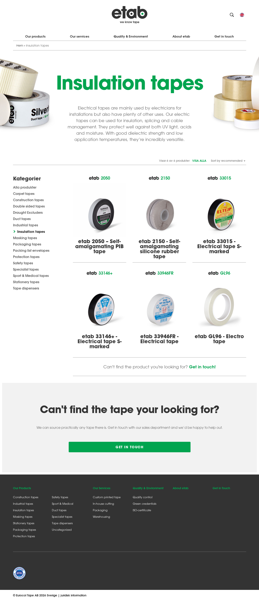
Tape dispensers (26, 288)
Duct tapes (22, 218)
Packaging (100, 510)
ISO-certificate (142, 510)
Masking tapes (25, 238)
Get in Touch (221, 488)
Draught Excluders (28, 212)
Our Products (22, 488)
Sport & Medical (62, 503)
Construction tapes (28, 200)
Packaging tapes (27, 244)
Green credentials (144, 503)
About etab (181, 36)
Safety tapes (23, 263)
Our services (79, 36)
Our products (35, 36)
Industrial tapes (25, 225)
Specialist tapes (26, 269)
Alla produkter (24, 187)
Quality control (143, 497)
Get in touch (224, 36)
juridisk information (73, 595)
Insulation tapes (31, 231)
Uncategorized (62, 529)
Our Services (101, 488)
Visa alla (199, 161)
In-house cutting (103, 503)
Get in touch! (202, 366)
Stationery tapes (26, 282)
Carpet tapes (23, 193)
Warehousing (101, 516)
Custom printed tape (107, 497)
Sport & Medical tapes (31, 275)
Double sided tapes (29, 206)
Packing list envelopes (31, 250)
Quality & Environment (131, 36)
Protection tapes (26, 256)
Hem (19, 45)
